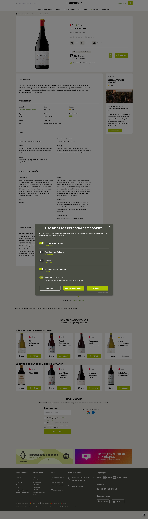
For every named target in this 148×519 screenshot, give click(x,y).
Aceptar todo (98, 288)
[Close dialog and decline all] (109, 226)
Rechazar (50, 288)
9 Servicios (49, 246)
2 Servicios (49, 263)
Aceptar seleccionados (74, 288)
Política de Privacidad (58, 236)
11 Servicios (49, 254)
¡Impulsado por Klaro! (103, 292)
